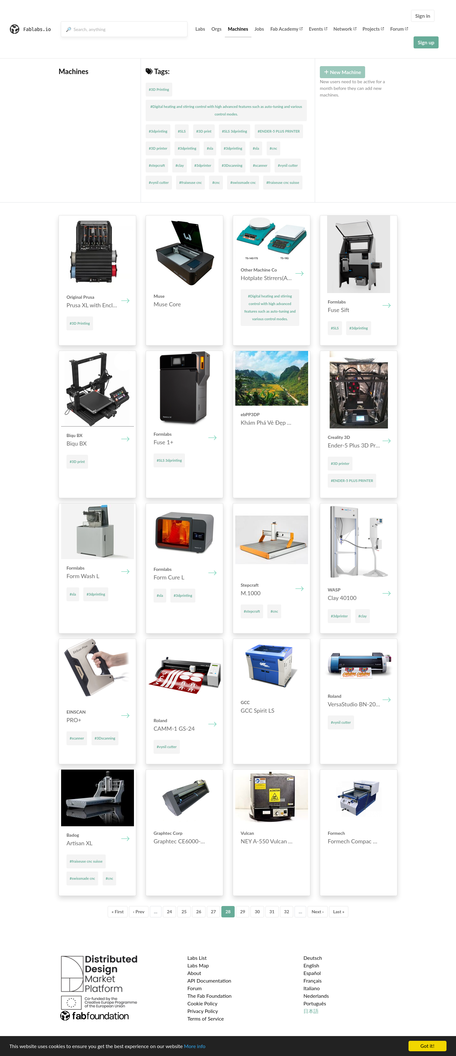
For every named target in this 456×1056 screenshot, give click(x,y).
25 (184, 911)
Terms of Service (205, 1018)
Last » (339, 911)
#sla (210, 148)
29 (242, 911)
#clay (179, 165)
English (311, 965)
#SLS (182, 131)
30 (257, 911)
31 (272, 911)
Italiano (311, 988)
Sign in (422, 16)
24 (169, 911)
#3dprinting (158, 131)
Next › (318, 911)
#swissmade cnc (243, 182)
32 (286, 911)
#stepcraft (157, 165)
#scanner (260, 165)
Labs (200, 29)
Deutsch (312, 958)
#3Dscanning (232, 165)
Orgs (217, 29)
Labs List (197, 958)
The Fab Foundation (209, 996)
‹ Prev (138, 911)
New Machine (342, 72)
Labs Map (198, 965)
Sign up (426, 42)
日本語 (311, 1011)
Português (314, 1003)
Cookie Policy (202, 1003)
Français (312, 981)
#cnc (273, 148)
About (194, 973)
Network (344, 29)
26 (198, 911)
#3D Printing (159, 89)
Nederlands (316, 996)
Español (312, 973)
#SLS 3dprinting (234, 131)
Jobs (259, 29)
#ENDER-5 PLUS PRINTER (279, 131)
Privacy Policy (202, 1011)
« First (118, 911)
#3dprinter (202, 165)
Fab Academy (286, 29)
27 (213, 911)
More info (195, 1046)
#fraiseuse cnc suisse (282, 182)
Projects (373, 29)
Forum (399, 29)
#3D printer (158, 148)
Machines (238, 29)
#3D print (204, 131)
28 (228, 911)
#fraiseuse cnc (190, 182)
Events (318, 29)
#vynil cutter (288, 165)
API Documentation (209, 981)
